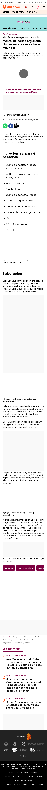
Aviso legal (14, 772)
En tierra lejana (7, 2)
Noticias (32, 12)
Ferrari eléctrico (21, 2)
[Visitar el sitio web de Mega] (41, 744)
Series (6, 12)
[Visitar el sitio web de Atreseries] (6, 750)
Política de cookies (13, 776)
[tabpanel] (23, 682)
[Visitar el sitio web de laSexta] (15, 744)
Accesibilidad (37, 784)
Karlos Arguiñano (25, 568)
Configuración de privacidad (23, 780)
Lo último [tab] (31, 648)
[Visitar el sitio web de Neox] (23, 744)
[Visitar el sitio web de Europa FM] (23, 750)
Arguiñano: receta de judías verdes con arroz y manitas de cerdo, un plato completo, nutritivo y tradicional (24, 663)
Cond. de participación (32, 776)
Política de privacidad (29, 772)
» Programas (16, 637)
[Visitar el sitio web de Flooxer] (23, 756)
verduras (9, 568)
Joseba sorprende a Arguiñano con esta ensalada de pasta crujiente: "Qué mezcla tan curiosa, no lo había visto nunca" (24, 685)
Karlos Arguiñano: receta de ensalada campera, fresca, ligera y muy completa (23, 705)
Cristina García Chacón (16, 115)
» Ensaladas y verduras (22, 643)
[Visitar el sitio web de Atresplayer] (41, 750)
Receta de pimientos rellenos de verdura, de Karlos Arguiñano (23, 91)
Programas (18, 12)
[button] (44, 7)
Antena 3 (6, 637)
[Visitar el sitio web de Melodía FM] (32, 750)
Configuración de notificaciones (17, 784)
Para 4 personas (16, 655)
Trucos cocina (29, 28)
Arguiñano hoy (11, 28)
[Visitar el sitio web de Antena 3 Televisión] (6, 744)
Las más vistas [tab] (12, 648)
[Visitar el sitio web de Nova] (32, 744)
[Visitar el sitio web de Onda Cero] (15, 750)
